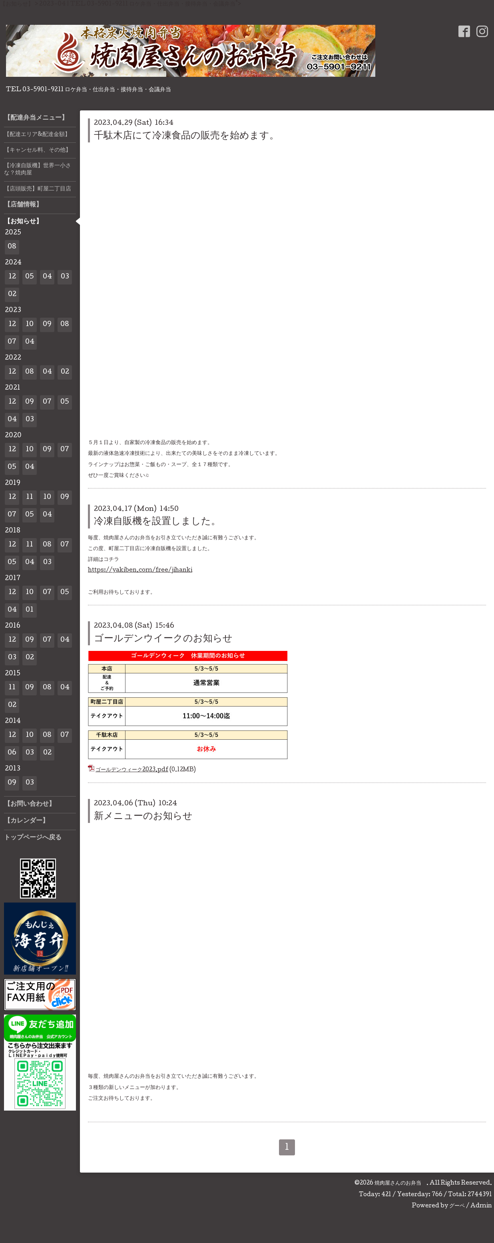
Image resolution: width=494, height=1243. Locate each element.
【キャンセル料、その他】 (37, 150)
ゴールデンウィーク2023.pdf (132, 770)
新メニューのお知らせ (143, 816)
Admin (481, 1206)
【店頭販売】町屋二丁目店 (37, 189)
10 (30, 324)
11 (29, 497)
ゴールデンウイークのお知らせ (163, 639)
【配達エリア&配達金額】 (37, 135)
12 (12, 277)
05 (29, 277)
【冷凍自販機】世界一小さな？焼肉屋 (37, 169)
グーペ (457, 1206)
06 (12, 753)
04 (47, 277)
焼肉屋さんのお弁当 (400, 1183)
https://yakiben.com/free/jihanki (140, 570)
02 (12, 294)
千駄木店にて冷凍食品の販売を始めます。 (186, 136)
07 (12, 342)
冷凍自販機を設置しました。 (157, 521)
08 (12, 247)
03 (65, 277)
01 (30, 610)
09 (47, 324)
